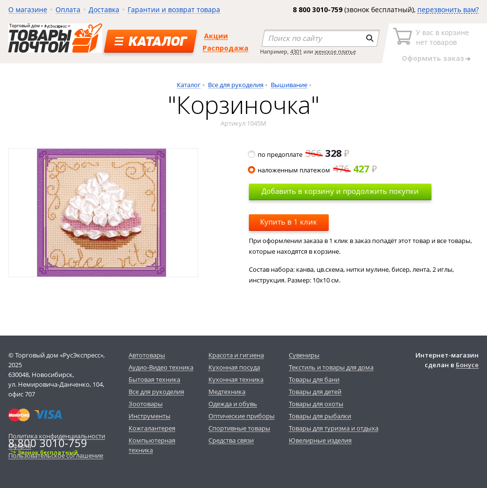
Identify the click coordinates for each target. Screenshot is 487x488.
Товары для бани (314, 379)
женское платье (335, 51)
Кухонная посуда (234, 367)
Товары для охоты (316, 403)
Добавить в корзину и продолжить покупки (340, 191)
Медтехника (226, 391)
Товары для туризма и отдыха (333, 428)
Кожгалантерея (152, 428)
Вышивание (289, 84)
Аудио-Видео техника (161, 367)
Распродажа (225, 48)
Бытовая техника (154, 379)
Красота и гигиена (236, 355)
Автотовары (147, 355)
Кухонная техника (235, 379)
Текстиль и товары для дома (331, 367)
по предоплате (299, 154)
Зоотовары (146, 403)
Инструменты (149, 416)
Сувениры (304, 355)
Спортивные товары (239, 428)
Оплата (68, 9)
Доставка (104, 9)
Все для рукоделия (235, 84)
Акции (216, 35)
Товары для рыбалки (320, 416)
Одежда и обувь (232, 403)
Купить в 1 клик (288, 221)
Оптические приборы (241, 416)
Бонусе (467, 364)
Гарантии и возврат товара (174, 9)
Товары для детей (315, 391)
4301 (296, 51)
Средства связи (231, 440)
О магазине (27, 9)
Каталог (189, 84)
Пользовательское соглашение (55, 455)
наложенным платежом (313, 170)
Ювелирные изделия (320, 440)
